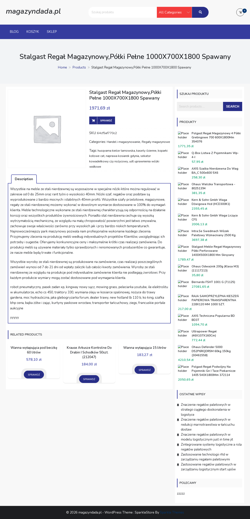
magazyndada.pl (33, 11)
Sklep (52, 31)
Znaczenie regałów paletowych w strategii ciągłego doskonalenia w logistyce (205, 409)
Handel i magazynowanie (123, 142)
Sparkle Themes (172, 512)
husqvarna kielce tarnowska (116, 151)
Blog (14, 31)
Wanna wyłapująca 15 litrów (144, 347)
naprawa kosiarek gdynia (122, 156)
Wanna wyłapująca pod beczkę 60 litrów (34, 350)
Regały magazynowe (156, 142)
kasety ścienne (146, 151)
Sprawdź (106, 120)
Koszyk (32, 31)
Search (232, 106)
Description (24, 179)
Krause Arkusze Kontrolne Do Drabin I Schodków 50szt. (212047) (89, 352)
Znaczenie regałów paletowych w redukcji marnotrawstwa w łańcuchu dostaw (208, 424)
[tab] (24, 178)
